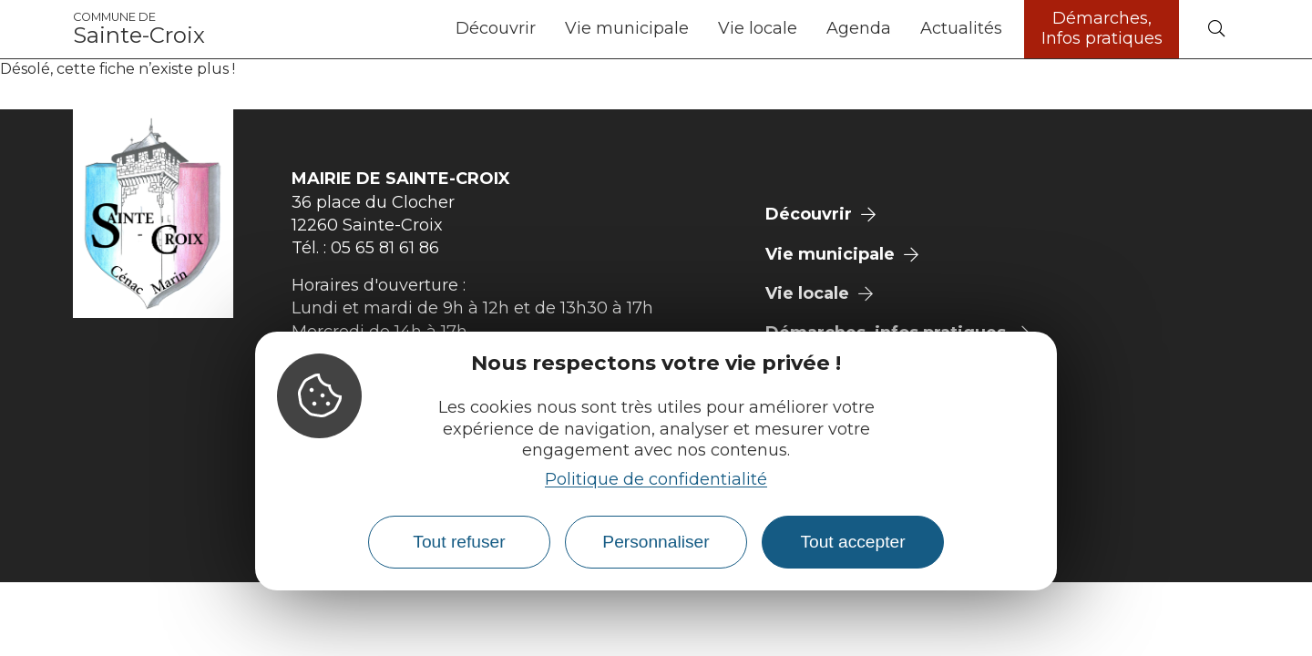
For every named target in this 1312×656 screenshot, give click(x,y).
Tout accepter (852, 541)
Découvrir (496, 28)
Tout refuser (459, 541)
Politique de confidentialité (656, 479)
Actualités (961, 28)
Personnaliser (655, 541)
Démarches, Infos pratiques (1102, 28)
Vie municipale (627, 28)
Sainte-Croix (139, 29)
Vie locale (757, 28)
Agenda (858, 28)
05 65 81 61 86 (385, 248)
